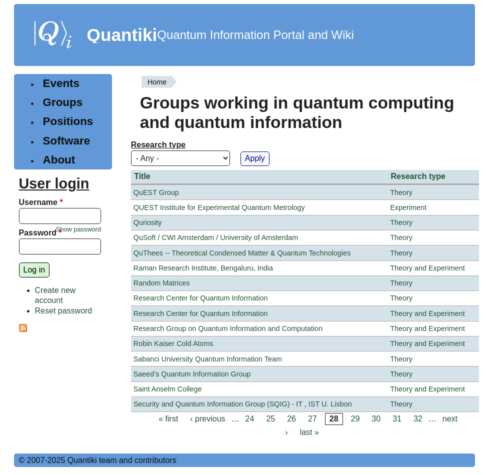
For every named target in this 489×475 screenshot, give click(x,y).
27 (312, 418)
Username (41, 202)
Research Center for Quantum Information (201, 298)
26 (291, 418)
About (59, 160)
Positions (68, 121)
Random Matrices (162, 283)
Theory (401, 192)
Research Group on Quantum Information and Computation (228, 328)
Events (61, 83)
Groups (63, 102)
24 (250, 418)
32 (418, 418)
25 (270, 418)
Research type (158, 144)
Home (157, 82)
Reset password (63, 310)
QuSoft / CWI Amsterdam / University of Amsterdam (216, 238)
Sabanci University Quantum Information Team (208, 359)
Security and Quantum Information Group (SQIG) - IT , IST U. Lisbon (243, 404)
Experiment (408, 208)
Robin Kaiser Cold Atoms (174, 344)
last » (309, 432)
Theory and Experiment (427, 268)
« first (168, 418)
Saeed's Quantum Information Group (192, 374)
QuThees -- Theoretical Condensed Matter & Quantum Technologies (242, 253)
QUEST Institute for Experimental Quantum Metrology (219, 208)
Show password (78, 229)
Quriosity (148, 222)
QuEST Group (156, 192)
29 (355, 418)
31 (397, 418)
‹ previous (207, 418)
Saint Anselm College (168, 389)
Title (142, 176)
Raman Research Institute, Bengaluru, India (203, 268)
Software (66, 140)
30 (376, 418)
